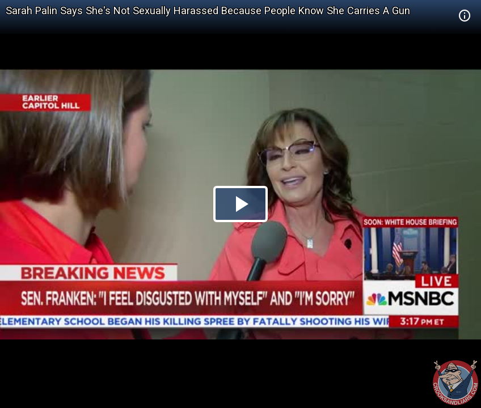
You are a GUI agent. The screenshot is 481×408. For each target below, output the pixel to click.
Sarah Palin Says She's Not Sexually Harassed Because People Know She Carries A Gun (208, 10)
